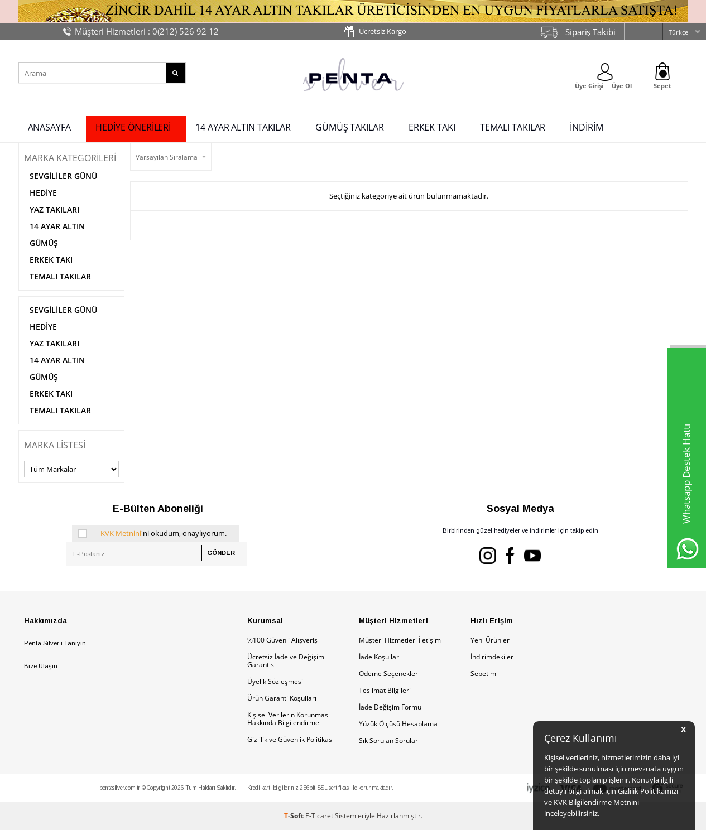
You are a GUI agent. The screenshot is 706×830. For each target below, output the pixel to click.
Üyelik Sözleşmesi (275, 681)
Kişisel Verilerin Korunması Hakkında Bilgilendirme (288, 718)
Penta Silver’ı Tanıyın (55, 643)
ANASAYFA (49, 127)
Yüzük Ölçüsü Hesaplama (398, 723)
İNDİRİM (586, 127)
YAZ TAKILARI (54, 209)
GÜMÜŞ (44, 243)
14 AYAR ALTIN (57, 226)
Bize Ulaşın (40, 666)
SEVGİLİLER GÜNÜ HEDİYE (63, 184)
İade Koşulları (380, 657)
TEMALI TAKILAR (513, 127)
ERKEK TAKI (432, 127)
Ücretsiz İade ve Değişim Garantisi (285, 660)
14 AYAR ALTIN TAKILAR (243, 127)
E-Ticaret (319, 816)
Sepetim (483, 673)
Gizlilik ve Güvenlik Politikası (290, 739)
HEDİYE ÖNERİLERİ (133, 127)
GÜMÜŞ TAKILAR (349, 127)
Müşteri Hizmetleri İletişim (400, 640)
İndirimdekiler (491, 657)
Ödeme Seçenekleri (389, 673)
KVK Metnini (120, 533)
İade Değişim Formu (390, 707)
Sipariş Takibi (590, 31)
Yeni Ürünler (490, 640)
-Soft (294, 816)
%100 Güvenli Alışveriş (282, 640)
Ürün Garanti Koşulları (281, 698)
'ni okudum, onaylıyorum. (152, 533)
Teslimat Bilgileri (385, 690)
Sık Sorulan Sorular (388, 740)
